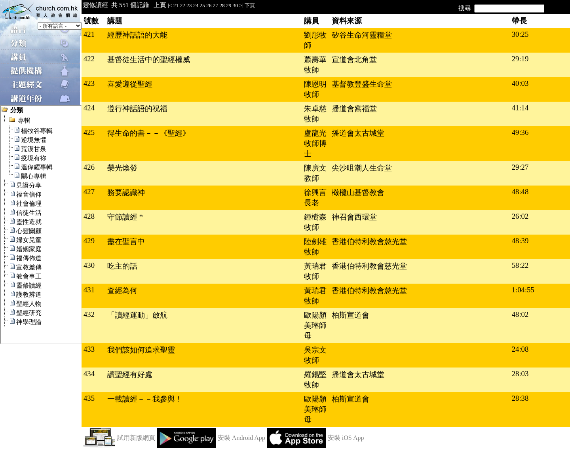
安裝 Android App (241, 437)
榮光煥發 (122, 168)
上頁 (160, 5)
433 (89, 349)
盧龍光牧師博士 (315, 143)
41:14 (520, 108)
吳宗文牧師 (315, 355)
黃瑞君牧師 (315, 271)
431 (89, 290)
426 (89, 167)
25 (202, 5)
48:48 (520, 192)
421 (89, 34)
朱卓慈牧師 (315, 113)
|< (170, 5)
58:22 (520, 265)
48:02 (520, 314)
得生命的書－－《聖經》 (148, 133)
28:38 (520, 398)
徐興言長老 (315, 197)
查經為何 (122, 290)
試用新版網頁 (136, 437)
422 (89, 59)
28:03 (520, 373)
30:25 (520, 34)
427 (89, 192)
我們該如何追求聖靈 (141, 350)
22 (182, 5)
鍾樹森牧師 (315, 222)
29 (228, 5)
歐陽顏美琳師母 (315, 325)
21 (176, 5)
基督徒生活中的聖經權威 (148, 59)
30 (235, 5)
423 (89, 83)
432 (89, 314)
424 (89, 108)
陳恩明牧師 (315, 89)
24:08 (520, 349)
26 (208, 5)
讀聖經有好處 (129, 374)
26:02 (520, 216)
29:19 (520, 59)
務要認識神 (126, 192)
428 (89, 216)
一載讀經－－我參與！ (144, 399)
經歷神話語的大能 (137, 35)
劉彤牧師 (315, 40)
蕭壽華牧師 (315, 64)
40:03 (520, 83)
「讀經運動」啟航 (137, 315)
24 (195, 5)
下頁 (250, 5)
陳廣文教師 (315, 173)
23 (189, 5)
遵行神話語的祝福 (137, 108)
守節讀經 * (125, 217)
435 (89, 398)
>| (241, 5)
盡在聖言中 (126, 241)
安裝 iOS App (346, 437)
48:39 (520, 241)
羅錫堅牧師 (315, 379)
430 (89, 265)
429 (89, 241)
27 (215, 5)
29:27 (520, 167)
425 (89, 132)
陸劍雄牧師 (315, 246)
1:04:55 (523, 290)
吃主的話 (122, 266)
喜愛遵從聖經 (129, 84)
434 (89, 373)
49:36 (520, 132)
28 (221, 5)
